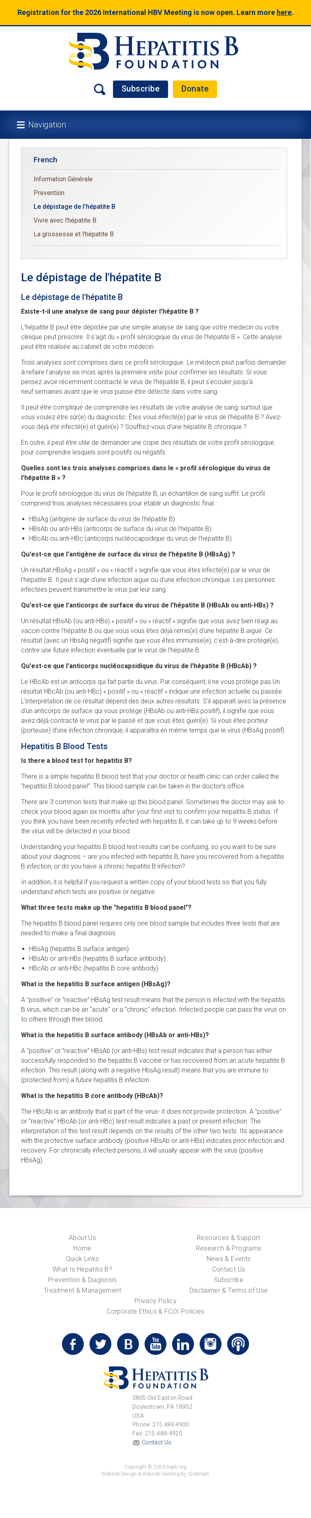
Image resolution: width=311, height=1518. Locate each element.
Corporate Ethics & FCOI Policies (155, 1311)
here (284, 12)
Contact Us (228, 1269)
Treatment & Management (82, 1290)
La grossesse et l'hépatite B (74, 234)
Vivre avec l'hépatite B (65, 220)
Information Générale (63, 179)
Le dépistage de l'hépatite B (74, 206)
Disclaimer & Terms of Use (229, 1290)
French (45, 159)
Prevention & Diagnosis (82, 1280)
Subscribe (140, 88)
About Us (82, 1238)
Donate (195, 88)
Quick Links (82, 1259)
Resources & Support (228, 1238)
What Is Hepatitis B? (82, 1269)
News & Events (229, 1259)
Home (82, 1248)
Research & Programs (229, 1248)
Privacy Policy (155, 1301)
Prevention (49, 193)
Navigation (47, 125)
